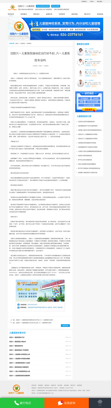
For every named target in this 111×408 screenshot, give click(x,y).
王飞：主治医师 (89, 80)
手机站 (92, 1)
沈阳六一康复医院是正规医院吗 (19, 367)
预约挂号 (87, 14)
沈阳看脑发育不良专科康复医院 (87, 126)
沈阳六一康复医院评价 (16, 346)
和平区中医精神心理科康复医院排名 (89, 168)
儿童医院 (28, 43)
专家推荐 (62, 14)
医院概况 (84, 1)
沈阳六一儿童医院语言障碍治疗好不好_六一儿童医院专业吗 (34, 320)
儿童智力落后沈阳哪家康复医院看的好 (90, 151)
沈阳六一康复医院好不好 (16, 337)
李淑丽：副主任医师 (90, 70)
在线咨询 (88, 54)
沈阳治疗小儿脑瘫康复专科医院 (87, 134)
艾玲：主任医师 (89, 49)
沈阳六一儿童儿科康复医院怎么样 (19, 371)
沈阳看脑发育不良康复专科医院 (87, 147)
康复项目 (36, 14)
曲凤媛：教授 (88, 59)
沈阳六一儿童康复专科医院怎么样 (19, 354)
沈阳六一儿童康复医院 (38, 390)
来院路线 (100, 14)
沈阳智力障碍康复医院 (85, 155)
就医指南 (74, 14)
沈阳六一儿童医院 (20, 43)
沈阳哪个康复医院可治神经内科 (87, 172)
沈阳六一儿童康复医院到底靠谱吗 (19, 375)
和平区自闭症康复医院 (85, 160)
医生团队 (59, 385)
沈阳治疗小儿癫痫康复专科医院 (87, 138)
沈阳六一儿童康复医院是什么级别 (19, 363)
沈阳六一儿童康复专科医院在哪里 (19, 358)
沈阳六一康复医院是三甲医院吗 (19, 350)
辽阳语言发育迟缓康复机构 (86, 121)
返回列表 (65, 325)
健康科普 (49, 14)
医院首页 (11, 14)
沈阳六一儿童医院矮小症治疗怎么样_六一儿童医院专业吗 (33, 322)
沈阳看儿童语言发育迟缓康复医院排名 (90, 130)
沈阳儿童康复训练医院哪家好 (87, 164)
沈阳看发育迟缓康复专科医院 (87, 143)
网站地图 (99, 1)
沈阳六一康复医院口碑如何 (17, 341)
